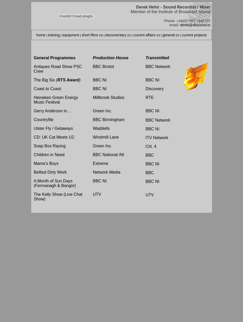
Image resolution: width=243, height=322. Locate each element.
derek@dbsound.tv (195, 25)
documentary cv (118, 35)
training (54, 35)
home (40, 35)
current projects (194, 35)
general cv (171, 35)
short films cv (92, 35)
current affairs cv (146, 35)
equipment (70, 35)
